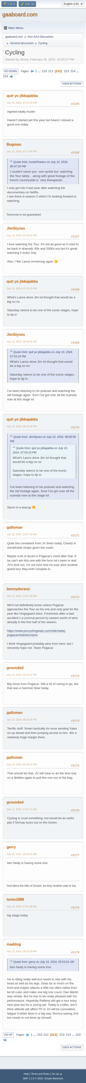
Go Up (8, 1034)
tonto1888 (15, 899)
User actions (71, 83)
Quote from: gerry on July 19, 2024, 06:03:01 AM (43, 961)
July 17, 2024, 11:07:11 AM (22, 809)
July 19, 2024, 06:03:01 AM (22, 854)
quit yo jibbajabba (22, 96)
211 (50, 71)
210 (44, 71)
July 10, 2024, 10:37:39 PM (22, 534)
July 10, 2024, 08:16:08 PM (22, 426)
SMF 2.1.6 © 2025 (33, 1078)
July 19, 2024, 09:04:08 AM (22, 951)
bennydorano (18, 589)
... (40, 71)
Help (26, 1073)
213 (66, 71)
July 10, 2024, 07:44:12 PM (22, 235)
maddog (14, 944)
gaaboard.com (19, 14)
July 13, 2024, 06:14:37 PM (22, 674)
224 (5, 76)
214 (72, 71)
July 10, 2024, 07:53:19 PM (22, 288)
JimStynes (16, 228)
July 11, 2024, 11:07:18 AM (22, 596)
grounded (15, 668)
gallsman (14, 527)
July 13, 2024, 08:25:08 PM (22, 719)
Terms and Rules (40, 1073)
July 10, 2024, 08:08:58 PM (22, 341)
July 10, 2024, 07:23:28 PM (22, 102)
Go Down (10, 71)
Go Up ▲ (57, 1073)
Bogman (14, 144)
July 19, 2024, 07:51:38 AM (22, 906)
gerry (11, 847)
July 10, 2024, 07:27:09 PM (22, 151)
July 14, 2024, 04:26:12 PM (22, 764)
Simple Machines (53, 1078)
